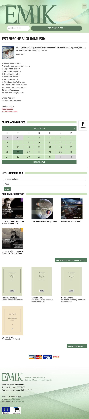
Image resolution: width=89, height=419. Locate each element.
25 (60, 152)
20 (7, 152)
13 (7, 147)
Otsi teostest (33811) (56, 28)
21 (18, 152)
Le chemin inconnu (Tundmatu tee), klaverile (74, 284)
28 (18, 157)
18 (60, 147)
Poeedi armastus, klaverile (15, 284)
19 (71, 147)
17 (50, 147)
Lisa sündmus (39, 161)
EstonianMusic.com (10, 111)
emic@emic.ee (14, 398)
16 (39, 147)
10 (50, 142)
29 (28, 157)
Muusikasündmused (14, 122)
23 (39, 152)
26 (71, 152)
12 (71, 142)
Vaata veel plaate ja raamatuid (71, 260)
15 (28, 147)
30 (39, 157)
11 (60, 142)
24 (50, 152)
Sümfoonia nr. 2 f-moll (15, 323)
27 (7, 157)
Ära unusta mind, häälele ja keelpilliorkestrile (44, 284)
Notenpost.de (7, 108)
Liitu (7, 189)
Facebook (83, 124)
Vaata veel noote (77, 346)
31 (50, 157)
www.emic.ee (18, 401)
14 (18, 147)
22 (28, 152)
